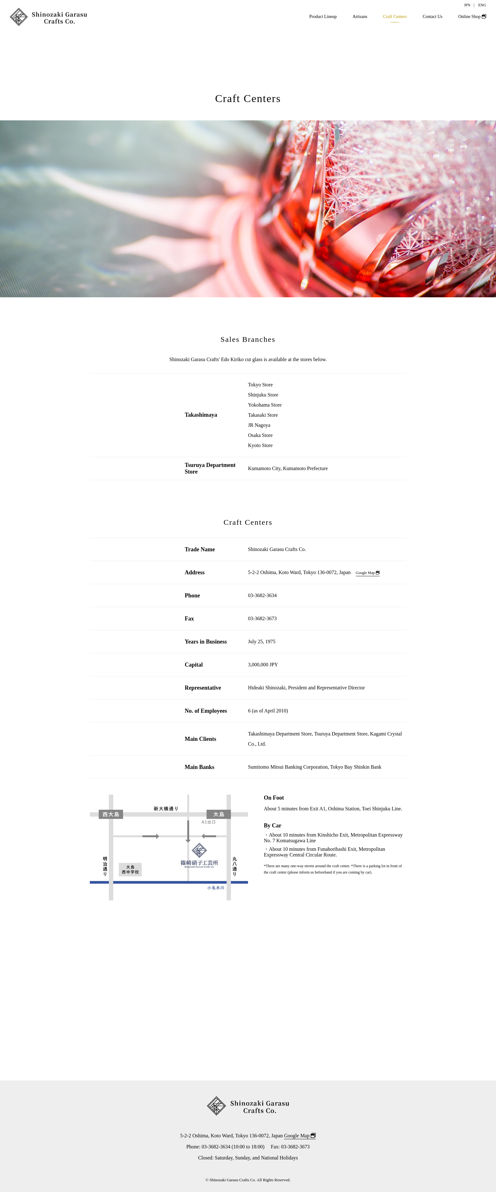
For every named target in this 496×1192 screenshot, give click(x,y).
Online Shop (472, 16)
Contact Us (433, 16)
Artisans (359, 16)
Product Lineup (323, 16)
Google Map (368, 573)
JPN (467, 5)
